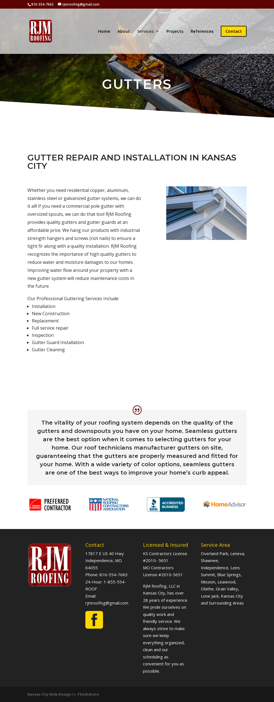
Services (145, 31)
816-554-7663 (113, 574)
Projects (175, 31)
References (202, 31)
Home (104, 31)
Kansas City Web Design (49, 694)
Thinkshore (88, 694)
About (123, 31)
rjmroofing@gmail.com (106, 603)
